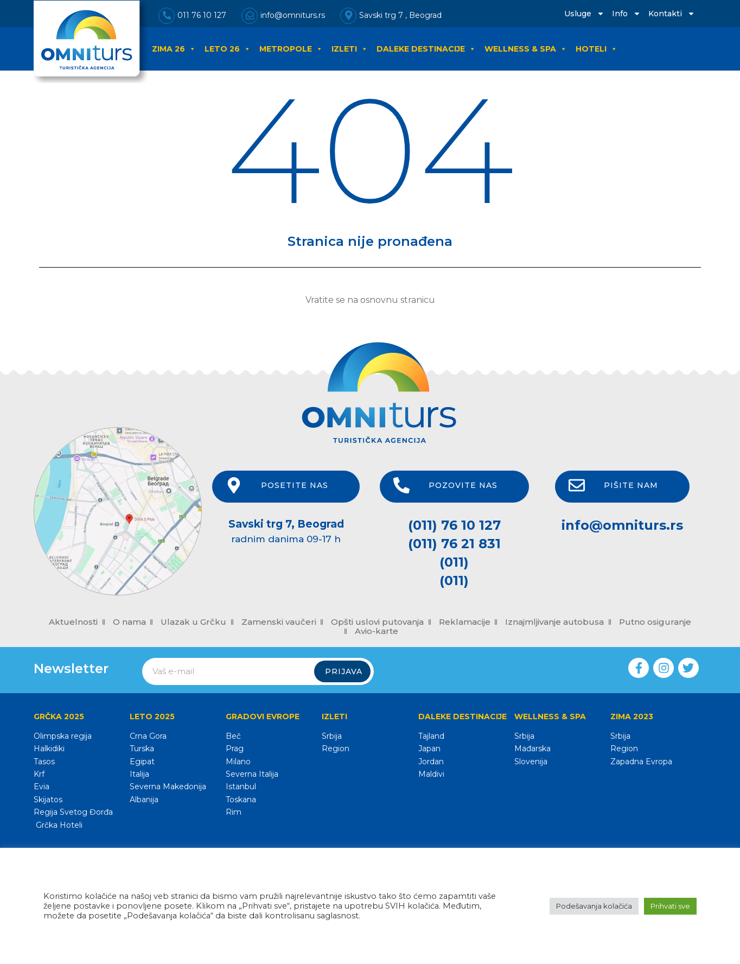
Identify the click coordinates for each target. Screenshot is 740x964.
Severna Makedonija (168, 786)
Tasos (44, 761)
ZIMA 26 (174, 49)
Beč (233, 736)
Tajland (431, 736)
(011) (454, 562)
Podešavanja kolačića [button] (594, 906)
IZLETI (349, 49)
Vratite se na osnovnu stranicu (370, 300)
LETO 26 (228, 49)
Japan (429, 748)
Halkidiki (49, 748)
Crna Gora (148, 736)
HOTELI (596, 49)
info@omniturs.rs (622, 525)
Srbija (332, 736)
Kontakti (671, 13)
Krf (39, 774)
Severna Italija (252, 774)
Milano (238, 761)
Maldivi (431, 774)
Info (626, 13)
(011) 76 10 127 (454, 525)
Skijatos (48, 799)
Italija (139, 774)
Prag (235, 748)
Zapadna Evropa (641, 761)
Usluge (584, 13)
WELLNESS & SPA (525, 49)
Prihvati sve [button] (670, 906)
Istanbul (241, 786)
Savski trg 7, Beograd (286, 524)
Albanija (144, 799)
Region (335, 748)
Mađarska (532, 748)
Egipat (142, 761)
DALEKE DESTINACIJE (426, 49)
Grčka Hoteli (58, 825)
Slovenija (530, 761)
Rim (233, 812)
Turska (142, 748)
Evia (41, 786)
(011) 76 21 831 (454, 543)
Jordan (431, 761)
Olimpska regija (63, 736)
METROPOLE (291, 49)
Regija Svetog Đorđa (73, 812)
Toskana (241, 799)
